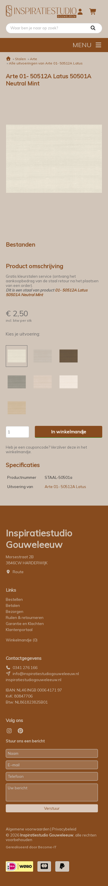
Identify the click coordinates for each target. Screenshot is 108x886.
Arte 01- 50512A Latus (65, 486)
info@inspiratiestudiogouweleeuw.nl (46, 673)
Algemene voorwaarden (28, 829)
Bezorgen (14, 611)
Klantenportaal (19, 629)
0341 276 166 (25, 667)
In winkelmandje (68, 432)
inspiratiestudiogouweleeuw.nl (33, 679)
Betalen (13, 605)
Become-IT (47, 847)
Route (18, 571)
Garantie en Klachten (25, 623)
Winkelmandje (21, 640)
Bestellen (14, 599)
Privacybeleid (64, 829)
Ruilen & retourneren (24, 617)
